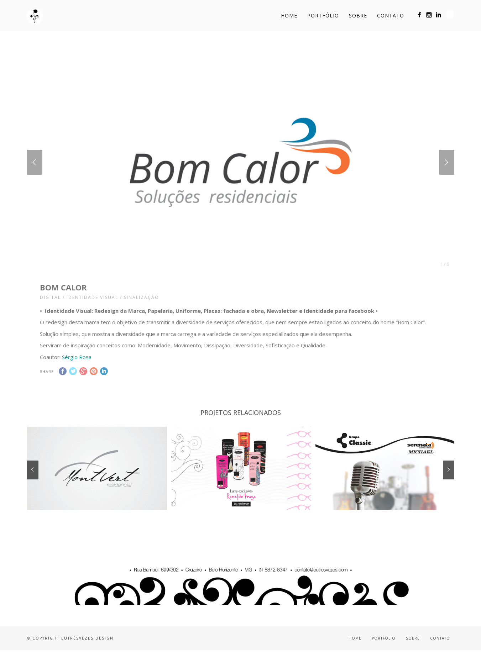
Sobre (358, 15)
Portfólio (323, 15)
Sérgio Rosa (77, 357)
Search (449, 14)
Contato (390, 15)
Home (289, 15)
